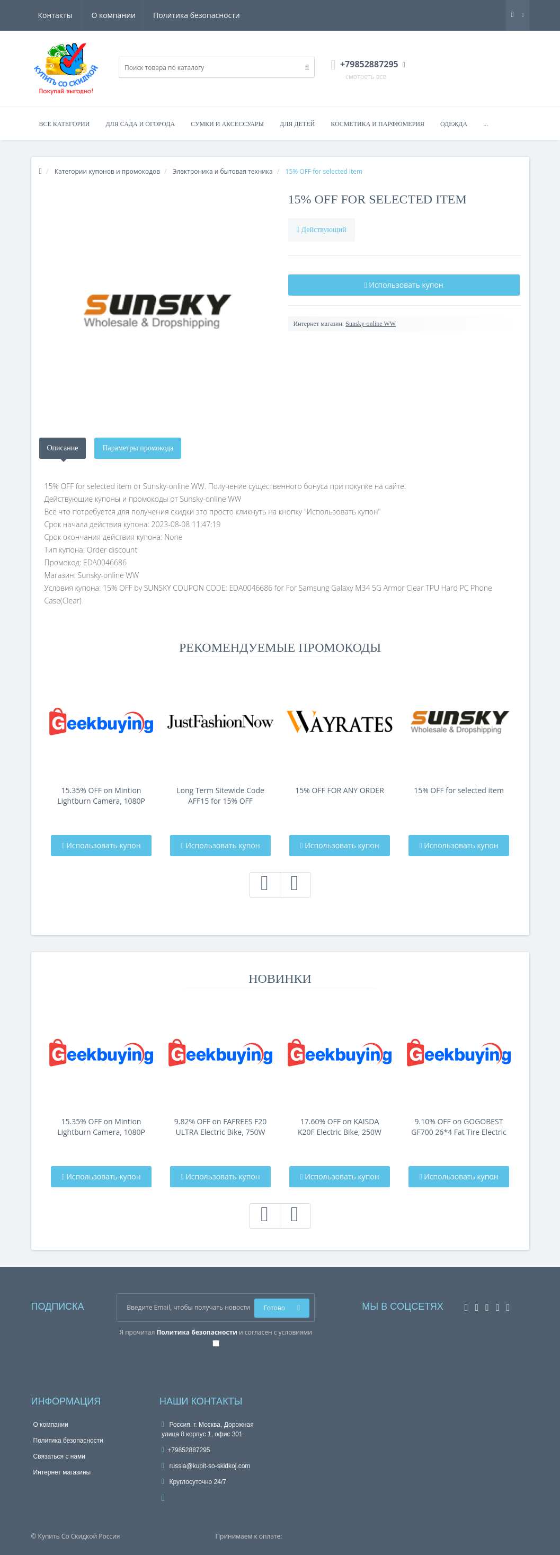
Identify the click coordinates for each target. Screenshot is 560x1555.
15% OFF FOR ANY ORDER (339, 790)
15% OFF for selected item (377, 199)
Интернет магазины (62, 1472)
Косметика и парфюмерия (377, 124)
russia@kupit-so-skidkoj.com (206, 1466)
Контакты (224, 15)
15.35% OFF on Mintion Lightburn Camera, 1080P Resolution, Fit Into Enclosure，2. (101, 795)
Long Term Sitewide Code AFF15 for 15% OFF (220, 795)
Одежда (453, 124)
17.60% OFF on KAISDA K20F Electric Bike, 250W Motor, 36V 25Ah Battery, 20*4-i (339, 1127)
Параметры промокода (137, 448)
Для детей (297, 124)
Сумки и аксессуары (227, 124)
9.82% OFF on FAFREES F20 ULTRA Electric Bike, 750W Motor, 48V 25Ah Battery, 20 (220, 1127)
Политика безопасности (144, 15)
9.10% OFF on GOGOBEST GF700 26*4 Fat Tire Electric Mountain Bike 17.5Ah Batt (458, 1127)
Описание (62, 448)
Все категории (64, 124)
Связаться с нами (59, 1456)
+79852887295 (186, 1450)
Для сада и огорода (140, 124)
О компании (60, 15)
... (485, 124)
